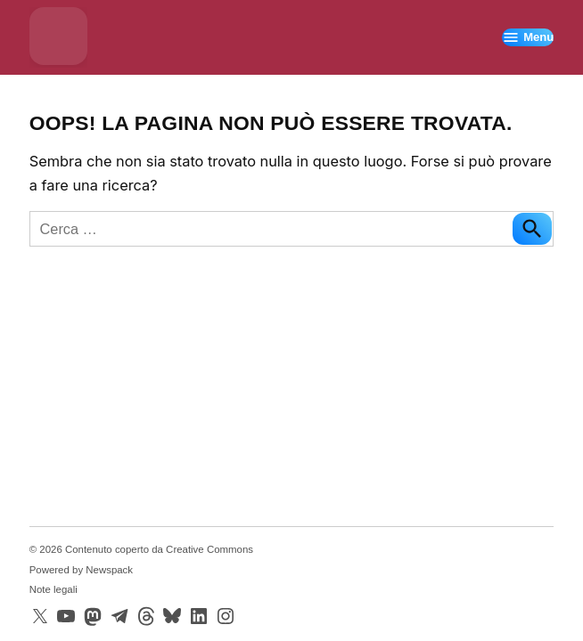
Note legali (53, 589)
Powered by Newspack (81, 569)
